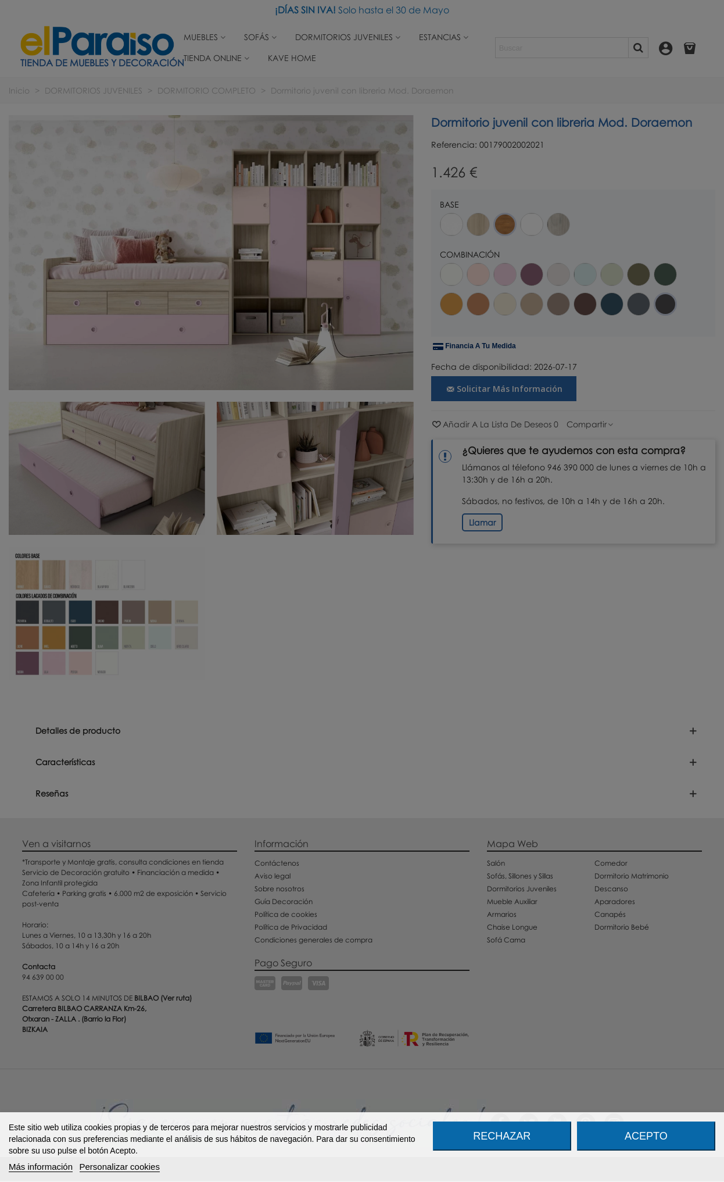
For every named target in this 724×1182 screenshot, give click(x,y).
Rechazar (502, 1136)
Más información (41, 1167)
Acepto (646, 1136)
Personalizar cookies (120, 1167)
